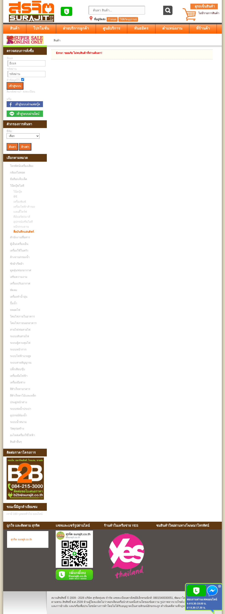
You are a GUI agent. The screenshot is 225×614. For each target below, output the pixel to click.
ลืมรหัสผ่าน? (14, 91)
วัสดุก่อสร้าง (17, 428)
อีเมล (10, 58)
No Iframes (187, 557)
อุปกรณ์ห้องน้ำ (18, 415)
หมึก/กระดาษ (20, 226)
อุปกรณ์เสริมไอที (22, 221)
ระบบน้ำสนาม (18, 422)
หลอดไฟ (15, 310)
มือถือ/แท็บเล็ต (18, 179)
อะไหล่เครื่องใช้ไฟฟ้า (22, 435)
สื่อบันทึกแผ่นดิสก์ (22, 231)
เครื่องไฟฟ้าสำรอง (23, 206)
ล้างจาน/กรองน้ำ (20, 257)
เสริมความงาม (18, 277)
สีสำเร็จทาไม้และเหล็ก (23, 395)
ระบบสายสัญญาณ (20, 362)
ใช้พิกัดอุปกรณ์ (128, 19)
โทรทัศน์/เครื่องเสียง (21, 166)
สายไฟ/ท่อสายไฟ (20, 329)
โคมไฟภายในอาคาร (22, 316)
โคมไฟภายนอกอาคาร (23, 323)
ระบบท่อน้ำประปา (20, 408)
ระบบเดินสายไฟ (19, 336)
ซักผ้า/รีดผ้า (17, 263)
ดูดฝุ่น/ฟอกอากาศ (20, 270)
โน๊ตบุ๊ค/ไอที (17, 185)
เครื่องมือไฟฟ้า (19, 375)
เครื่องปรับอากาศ (20, 283)
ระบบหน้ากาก (18, 349)
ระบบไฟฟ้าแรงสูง (20, 356)
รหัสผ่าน (12, 68)
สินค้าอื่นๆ (16, 441)
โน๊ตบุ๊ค (16, 191)
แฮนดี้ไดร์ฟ (19, 211)
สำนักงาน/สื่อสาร (20, 237)
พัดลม (13, 290)
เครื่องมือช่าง (17, 382)
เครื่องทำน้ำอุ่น (18, 296)
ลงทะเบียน (29, 91)
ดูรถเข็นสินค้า (205, 6)
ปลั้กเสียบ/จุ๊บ (17, 369)
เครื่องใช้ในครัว (19, 250)
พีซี (14, 196)
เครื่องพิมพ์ (18, 201)
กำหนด (112, 19)
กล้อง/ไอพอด (17, 172)
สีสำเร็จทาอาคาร (20, 389)
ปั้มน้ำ (13, 303)
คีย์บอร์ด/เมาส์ (20, 216)
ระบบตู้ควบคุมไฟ (20, 343)
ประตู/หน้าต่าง (18, 402)
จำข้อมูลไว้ (13, 80)
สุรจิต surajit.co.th (21, 539)
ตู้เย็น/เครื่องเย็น (19, 244)
